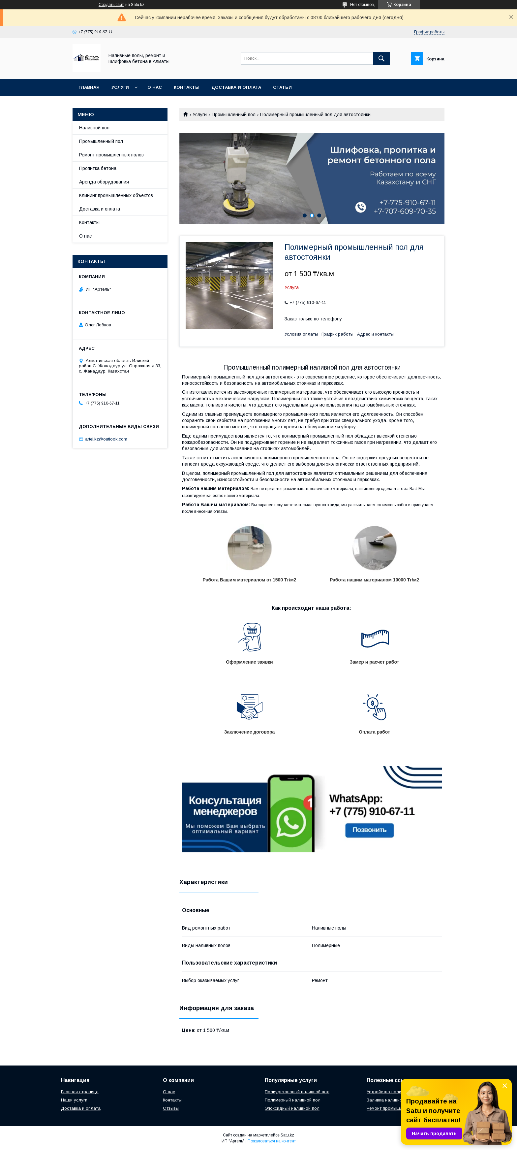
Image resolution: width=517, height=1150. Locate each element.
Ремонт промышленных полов (111, 154)
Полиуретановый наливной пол (297, 1091)
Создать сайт (111, 4)
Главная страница (80, 1091)
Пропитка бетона (97, 168)
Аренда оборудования (104, 181)
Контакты (186, 87)
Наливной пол (94, 127)
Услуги (120, 87)
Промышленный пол (234, 114)
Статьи (282, 87)
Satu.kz (287, 1135)
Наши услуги (74, 1100)
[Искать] (381, 58)
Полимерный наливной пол (292, 1100)
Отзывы (171, 1108)
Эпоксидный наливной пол (292, 1108)
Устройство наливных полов (396, 1091)
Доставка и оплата (236, 87)
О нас (154, 87)
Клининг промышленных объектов (116, 195)
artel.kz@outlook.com (106, 439)
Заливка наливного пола (392, 1100)
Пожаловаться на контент (272, 1141)
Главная (89, 87)
